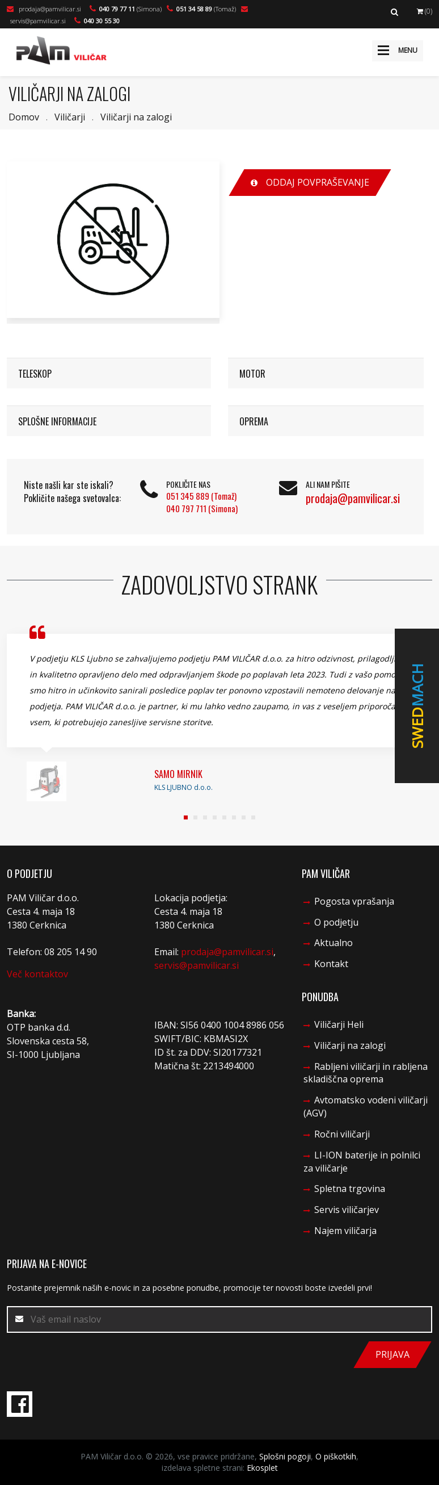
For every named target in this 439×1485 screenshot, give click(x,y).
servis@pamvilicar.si (196, 965)
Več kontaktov (37, 974)
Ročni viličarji (342, 1134)
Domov (24, 117)
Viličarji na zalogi (136, 117)
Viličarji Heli (339, 1024)
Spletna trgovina (349, 1188)
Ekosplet (262, 1467)
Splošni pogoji (285, 1456)
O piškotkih (335, 1456)
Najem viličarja (345, 1230)
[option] (113, 240)
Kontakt (331, 963)
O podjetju (336, 922)
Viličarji (69, 117)
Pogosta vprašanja (354, 901)
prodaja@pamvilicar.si (44, 9)
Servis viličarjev (346, 1209)
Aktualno (333, 942)
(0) (424, 11)
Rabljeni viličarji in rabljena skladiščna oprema (365, 1073)
